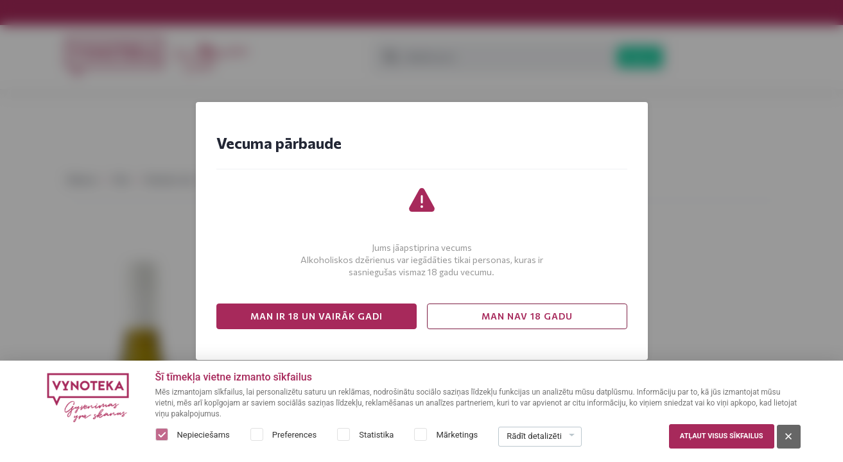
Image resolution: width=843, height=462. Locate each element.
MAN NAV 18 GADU (527, 316)
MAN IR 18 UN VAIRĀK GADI (316, 316)
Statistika (376, 435)
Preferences (294, 435)
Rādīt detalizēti (534, 436)
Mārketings (457, 435)
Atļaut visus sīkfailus (721, 436)
